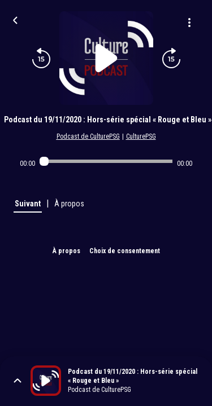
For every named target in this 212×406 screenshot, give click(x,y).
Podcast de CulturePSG (88, 136)
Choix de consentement (124, 251)
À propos (66, 251)
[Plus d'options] (189, 22)
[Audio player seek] (106, 161)
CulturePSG (141, 136)
